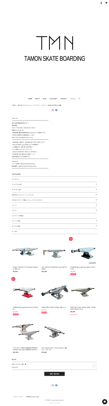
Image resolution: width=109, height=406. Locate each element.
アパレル (14, 210)
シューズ (14, 205)
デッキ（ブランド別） (17, 184)
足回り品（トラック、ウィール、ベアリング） (29, 105)
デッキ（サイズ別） (16, 189)
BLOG (45, 98)
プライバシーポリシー (18, 396)
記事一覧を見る (54, 374)
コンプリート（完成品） (18, 215)
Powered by (54, 403)
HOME (30, 98)
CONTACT (63, 98)
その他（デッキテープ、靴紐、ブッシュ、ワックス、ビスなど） (27, 200)
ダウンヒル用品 (16, 226)
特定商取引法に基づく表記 (32, 396)
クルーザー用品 (16, 221)
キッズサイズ (15, 179)
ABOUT (37, 98)
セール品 (14, 231)
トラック (44, 105)
